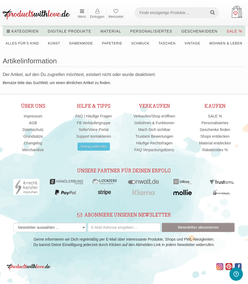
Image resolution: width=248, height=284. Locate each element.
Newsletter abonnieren (198, 227)
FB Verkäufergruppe (93, 123)
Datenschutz (33, 129)
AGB (33, 123)
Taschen (166, 43)
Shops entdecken (214, 136)
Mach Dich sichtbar (154, 129)
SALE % (234, 31)
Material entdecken (215, 143)
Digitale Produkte (69, 31)
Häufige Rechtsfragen (154, 143)
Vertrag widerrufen (94, 146)
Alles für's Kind (22, 43)
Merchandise (33, 150)
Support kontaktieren (93, 136)
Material (110, 31)
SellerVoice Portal (94, 129)
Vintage (192, 43)
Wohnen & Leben (225, 43)
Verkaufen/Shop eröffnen (154, 116)
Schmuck (140, 43)
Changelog (33, 143)
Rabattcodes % (215, 150)
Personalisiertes (151, 31)
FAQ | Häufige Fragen (93, 116)
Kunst (54, 43)
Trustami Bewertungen (154, 136)
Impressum (33, 116)
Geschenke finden (215, 129)
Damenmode (81, 43)
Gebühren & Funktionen (154, 123)
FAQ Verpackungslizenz (154, 150)
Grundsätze (33, 136)
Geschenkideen (199, 31)
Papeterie (112, 43)
